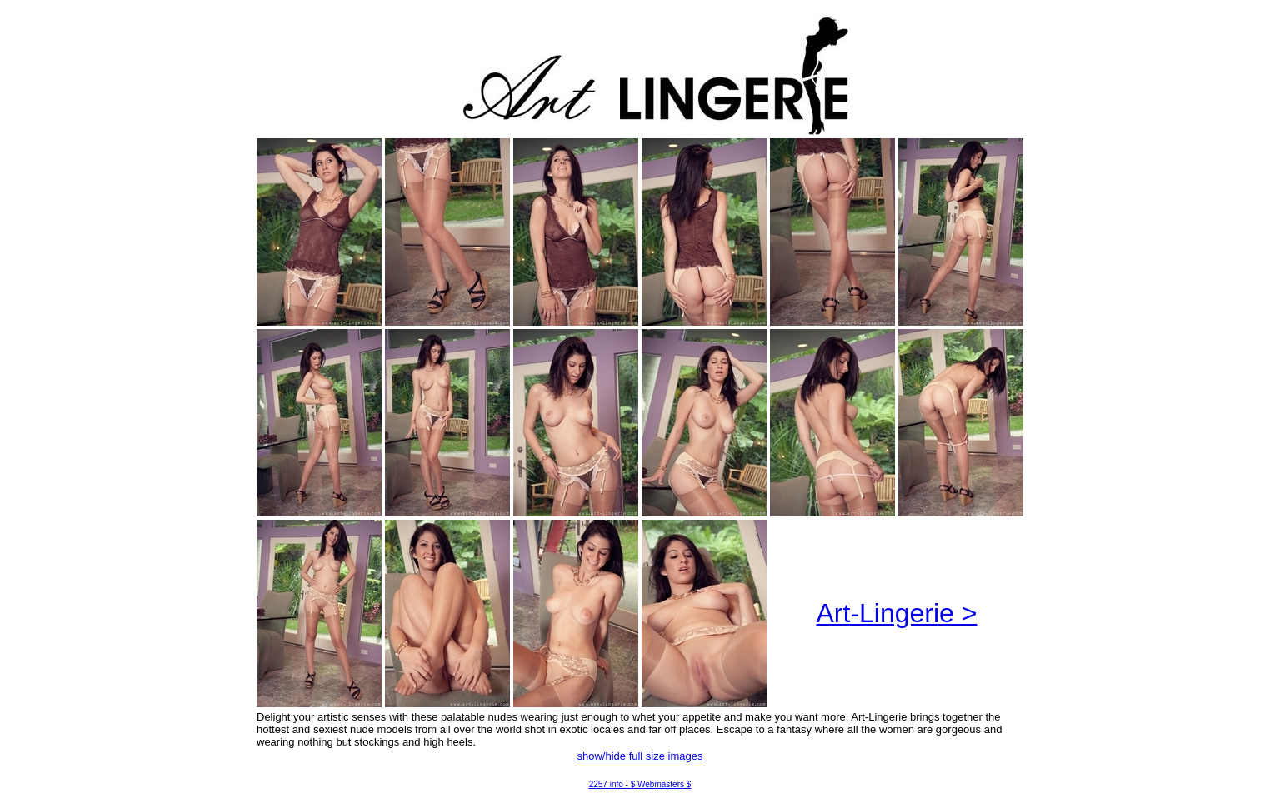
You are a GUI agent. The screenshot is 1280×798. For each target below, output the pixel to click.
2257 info (606, 784)
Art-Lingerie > (897, 613)
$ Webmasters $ (661, 784)
